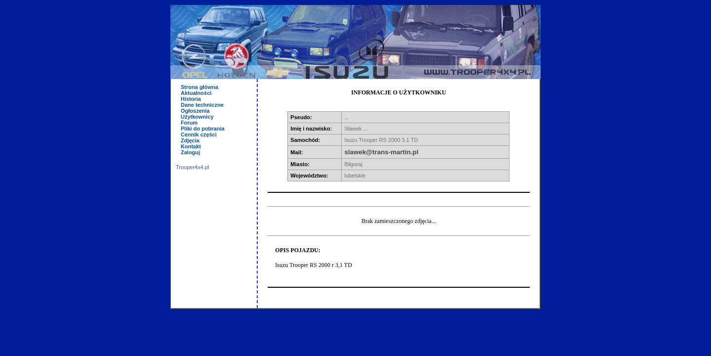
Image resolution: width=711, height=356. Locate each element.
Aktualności (196, 93)
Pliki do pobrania (203, 129)
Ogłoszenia (195, 111)
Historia (191, 99)
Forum (189, 123)
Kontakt (191, 146)
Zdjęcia (190, 140)
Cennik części (199, 134)
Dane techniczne (202, 105)
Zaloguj (190, 152)
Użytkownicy (197, 117)
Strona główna (199, 87)
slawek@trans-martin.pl (381, 152)
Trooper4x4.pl (192, 167)
